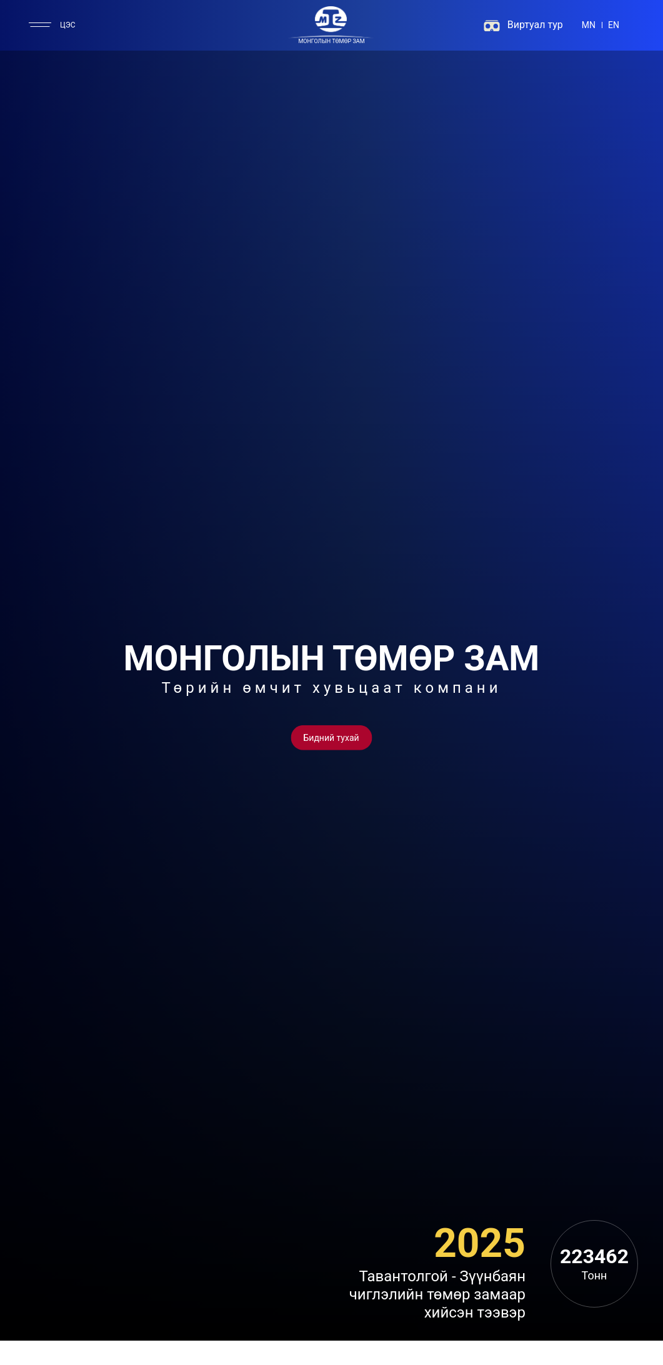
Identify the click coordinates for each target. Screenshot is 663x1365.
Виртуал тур (535, 25)
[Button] (331, 737)
